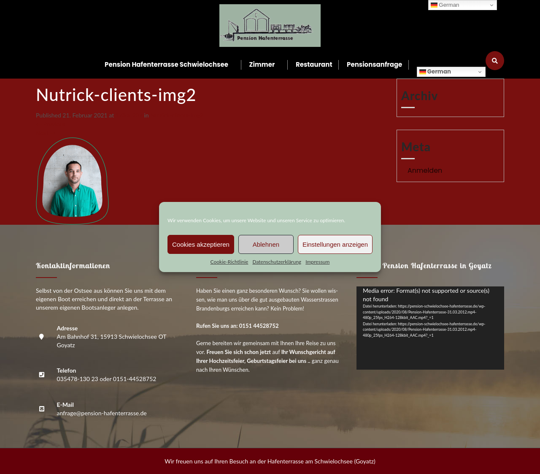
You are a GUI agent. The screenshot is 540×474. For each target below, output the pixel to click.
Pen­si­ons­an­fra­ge (374, 64)
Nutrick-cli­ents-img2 (176, 115)
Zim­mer (262, 64)
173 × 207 (129, 115)
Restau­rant (314, 64)
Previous (50, 124)
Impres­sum (317, 262)
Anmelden (425, 170)
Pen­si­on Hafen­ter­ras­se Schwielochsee (166, 64)
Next (46, 132)
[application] (430, 328)
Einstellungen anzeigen (335, 244)
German (435, 72)
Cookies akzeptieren (201, 244)
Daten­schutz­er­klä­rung (276, 262)
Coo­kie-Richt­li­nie (229, 262)
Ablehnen (266, 244)
